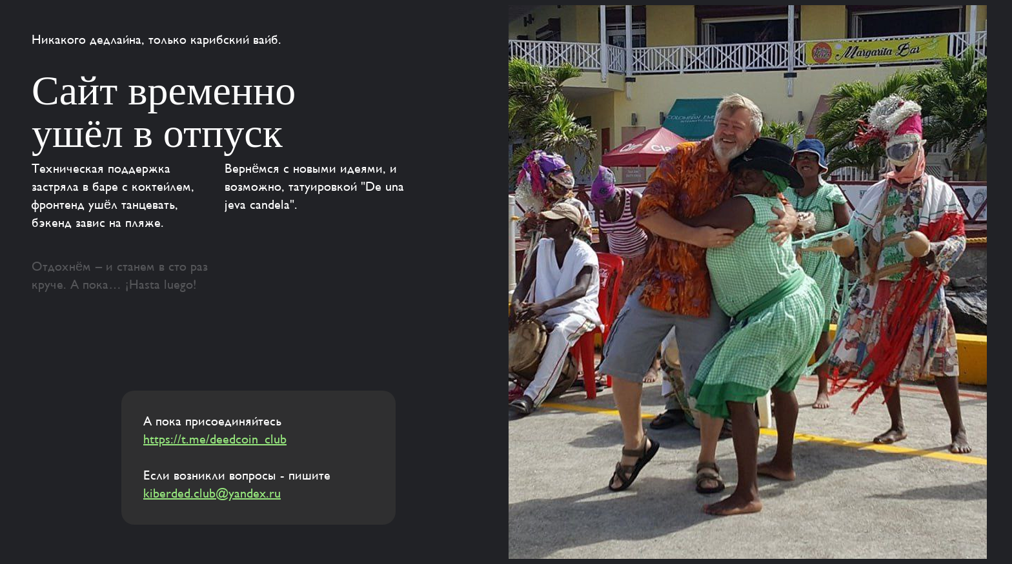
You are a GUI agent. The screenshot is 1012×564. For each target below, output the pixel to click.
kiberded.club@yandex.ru (212, 494)
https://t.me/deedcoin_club (215, 440)
